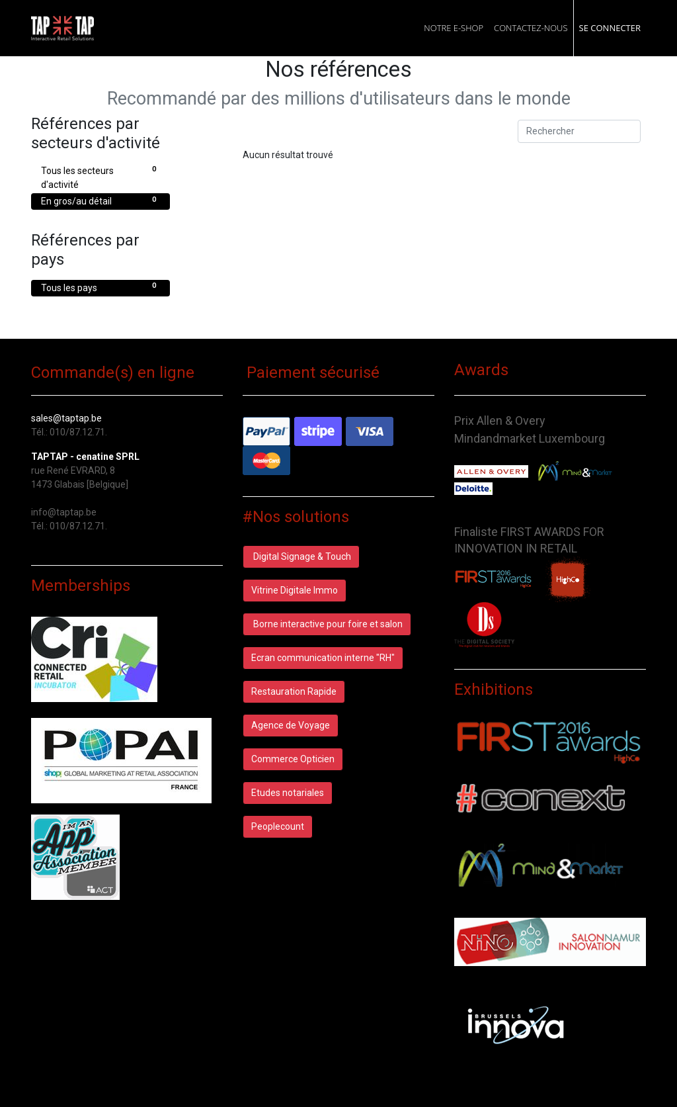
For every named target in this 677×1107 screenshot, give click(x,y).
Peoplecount (277, 826)
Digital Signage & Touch (301, 556)
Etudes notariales (287, 792)
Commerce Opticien (293, 759)
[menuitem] (453, 28)
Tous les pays (100, 287)
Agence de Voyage (290, 725)
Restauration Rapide (294, 691)
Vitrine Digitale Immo (294, 590)
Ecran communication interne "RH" (323, 657)
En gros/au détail (100, 200)
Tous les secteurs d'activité (100, 177)
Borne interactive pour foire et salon (327, 624)
